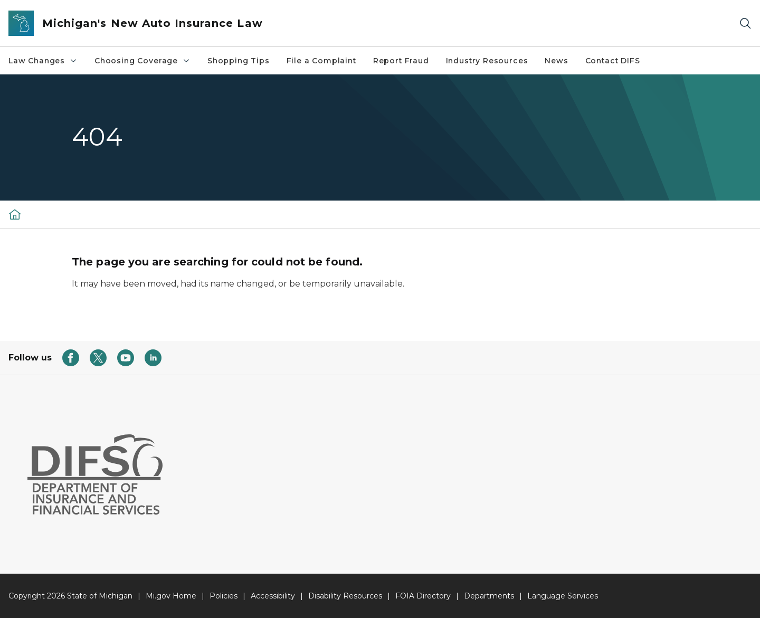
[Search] (745, 23)
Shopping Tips (238, 60)
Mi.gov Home (171, 596)
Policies (224, 596)
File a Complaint (321, 60)
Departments (489, 596)
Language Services (562, 596)
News (556, 60)
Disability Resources (345, 596)
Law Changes (43, 60)
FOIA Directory (423, 596)
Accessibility (273, 596)
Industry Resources (487, 60)
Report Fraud (401, 60)
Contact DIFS (612, 60)
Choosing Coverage (142, 60)
